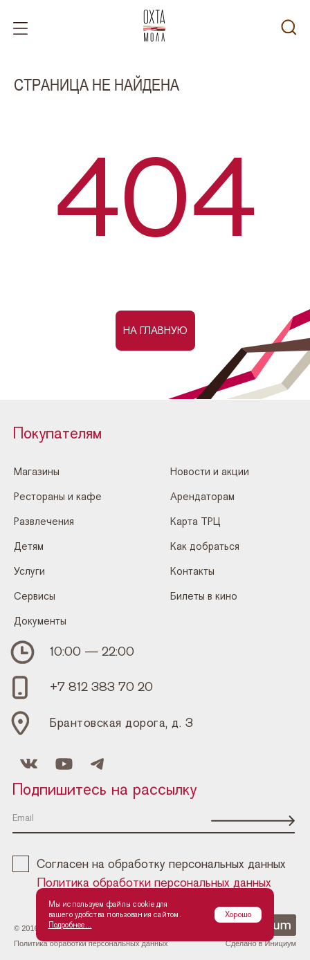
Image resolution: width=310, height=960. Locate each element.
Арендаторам (202, 495)
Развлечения (44, 520)
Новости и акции (209, 471)
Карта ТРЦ (195, 520)
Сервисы (34, 595)
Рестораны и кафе (58, 495)
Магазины (37, 471)
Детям (29, 545)
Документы (40, 620)
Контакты (192, 570)
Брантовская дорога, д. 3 (121, 723)
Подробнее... (70, 925)
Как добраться (204, 545)
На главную (155, 330)
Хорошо (238, 914)
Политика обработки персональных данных (154, 883)
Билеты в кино (203, 595)
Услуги (29, 570)
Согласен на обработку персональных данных (149, 864)
